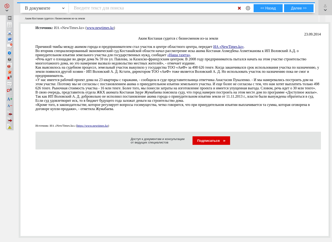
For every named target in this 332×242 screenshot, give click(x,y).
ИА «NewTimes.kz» (228, 47)
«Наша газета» (178, 55)
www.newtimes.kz (100, 28)
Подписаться (211, 141)
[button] (7, 7)
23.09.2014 (312, 34)
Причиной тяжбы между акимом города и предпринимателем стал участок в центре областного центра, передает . (140, 47)
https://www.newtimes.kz (92, 125)
